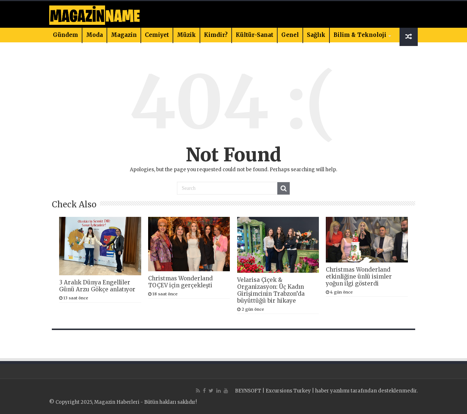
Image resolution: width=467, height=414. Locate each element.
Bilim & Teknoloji (359, 34)
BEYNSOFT (248, 391)
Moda (94, 34)
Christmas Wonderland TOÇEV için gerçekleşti (180, 282)
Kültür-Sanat (254, 34)
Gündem (65, 34)
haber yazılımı (332, 391)
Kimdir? (216, 34)
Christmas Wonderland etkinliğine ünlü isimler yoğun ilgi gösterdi (359, 276)
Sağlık (316, 34)
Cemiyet (157, 34)
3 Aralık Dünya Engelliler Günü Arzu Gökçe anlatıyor (97, 286)
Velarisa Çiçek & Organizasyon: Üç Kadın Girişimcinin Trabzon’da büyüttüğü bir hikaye (271, 290)
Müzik (186, 34)
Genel (290, 34)
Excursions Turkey (288, 391)
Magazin (124, 34)
